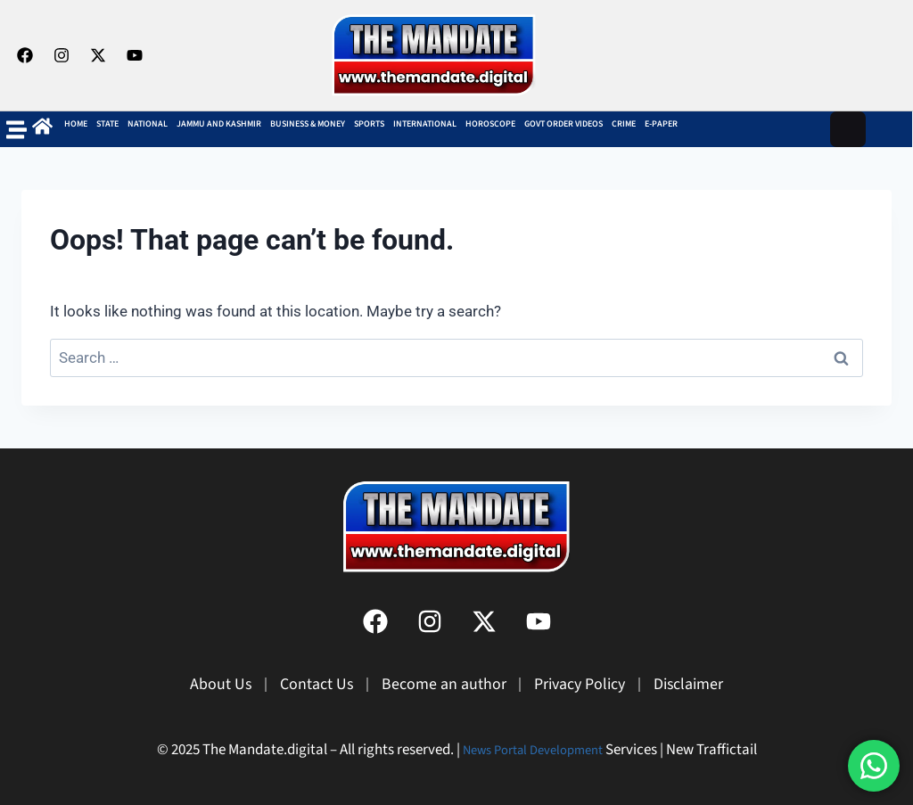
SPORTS (369, 124)
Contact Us (297, 684)
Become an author (438, 684)
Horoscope (490, 124)
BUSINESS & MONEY (307, 124)
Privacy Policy (590, 684)
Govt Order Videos (563, 124)
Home (75, 124)
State (107, 124)
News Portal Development (532, 749)
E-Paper (661, 124)
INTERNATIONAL (424, 124)
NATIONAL (147, 124)
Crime (624, 124)
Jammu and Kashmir (219, 124)
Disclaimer (717, 684)
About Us (190, 684)
